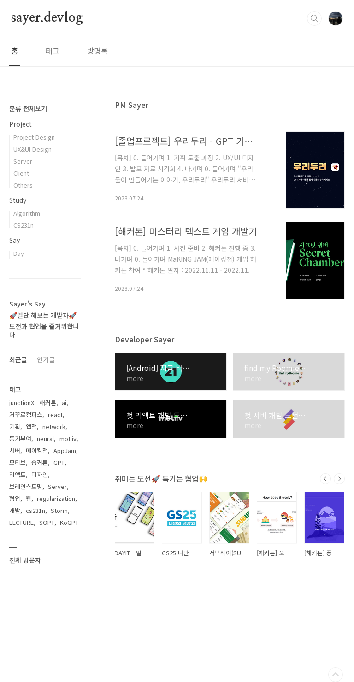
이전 (325, 478)
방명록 (97, 50)
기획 (14, 426)
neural (45, 438)
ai (64, 402)
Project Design (34, 137)
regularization (56, 498)
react (55, 414)
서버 (14, 450)
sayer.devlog (47, 18)
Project (20, 124)
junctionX (21, 402)
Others (23, 185)
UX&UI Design (32, 149)
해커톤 (48, 402)
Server (22, 161)
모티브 (17, 462)
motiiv (68, 438)
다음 (339, 478)
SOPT (46, 522)
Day (18, 253)
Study (17, 200)
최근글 (18, 359)
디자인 (39, 474)
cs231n (35, 510)
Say (14, 240)
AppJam (64, 450)
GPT (59, 462)
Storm (59, 510)
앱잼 (31, 426)
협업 (14, 498)
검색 (314, 18)
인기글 (46, 359)
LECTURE (21, 522)
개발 (14, 510)
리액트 (17, 474)
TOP (335, 674)
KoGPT (69, 522)
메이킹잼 (37, 450)
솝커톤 (39, 462)
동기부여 (20, 438)
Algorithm (26, 213)
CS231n (23, 225)
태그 (52, 50)
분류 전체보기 (28, 108)
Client (21, 173)
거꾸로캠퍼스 (25, 414)
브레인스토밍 (25, 486)
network (53, 426)
